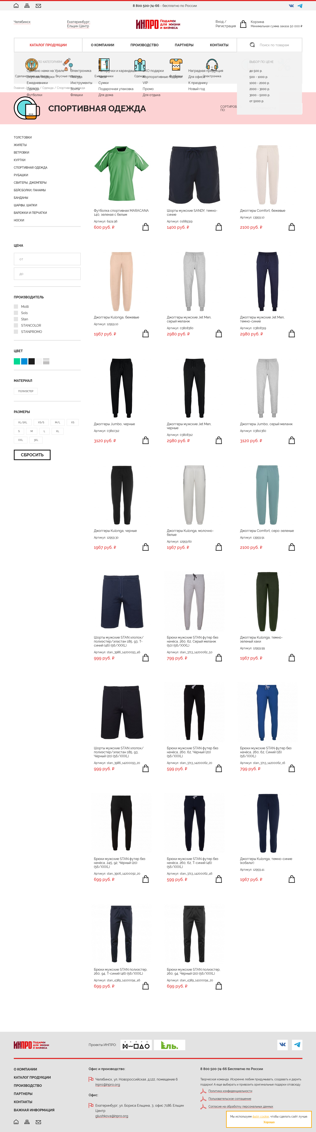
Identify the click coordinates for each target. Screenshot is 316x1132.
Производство (28, 1086)
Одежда (48, 88)
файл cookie (260, 1116)
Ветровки (21, 152)
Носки (19, 220)
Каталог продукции (32, 1077)
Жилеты (20, 145)
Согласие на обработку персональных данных (241, 1106)
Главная (19, 88)
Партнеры (23, 1094)
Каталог (33, 88)
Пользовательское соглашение (230, 1098)
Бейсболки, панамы (30, 190)
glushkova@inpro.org (111, 1116)
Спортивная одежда (30, 167)
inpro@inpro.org (107, 1084)
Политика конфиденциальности (230, 1091)
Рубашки (21, 175)
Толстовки (23, 137)
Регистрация (226, 27)
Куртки (19, 160)
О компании (25, 1069)
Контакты (23, 1102)
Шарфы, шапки (25, 205)
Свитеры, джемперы (30, 182)
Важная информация (34, 1110)
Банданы (21, 197)
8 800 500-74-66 (146, 6)
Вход (220, 22)
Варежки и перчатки (30, 212)
